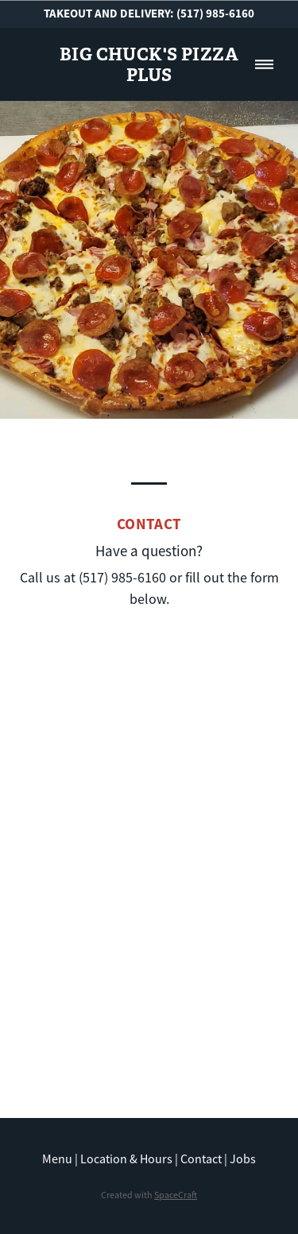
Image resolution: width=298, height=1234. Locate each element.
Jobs (243, 1159)
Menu (57, 1159)
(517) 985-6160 (215, 13)
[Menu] (264, 64)
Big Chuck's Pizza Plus (149, 64)
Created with (149, 1195)
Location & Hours (126, 1159)
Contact (201, 1159)
